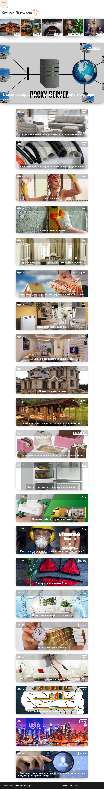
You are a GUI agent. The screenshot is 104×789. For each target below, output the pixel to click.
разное (82, 561)
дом (84, 112)
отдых (83, 721)
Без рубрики (79, 272)
